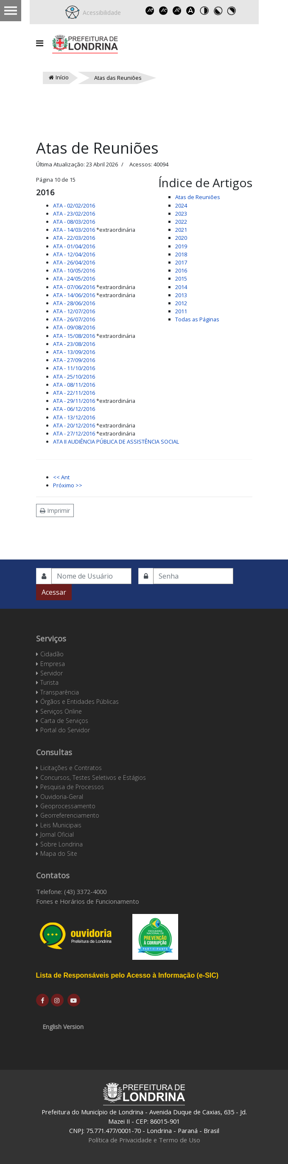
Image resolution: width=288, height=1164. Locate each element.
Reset (177, 10)
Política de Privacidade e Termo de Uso (144, 1140)
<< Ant (61, 477)
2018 (181, 254)
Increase (150, 10)
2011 (181, 311)
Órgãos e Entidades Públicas (79, 701)
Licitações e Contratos (71, 768)
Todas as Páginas (197, 319)
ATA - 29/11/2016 (74, 401)
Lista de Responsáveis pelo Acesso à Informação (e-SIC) (127, 975)
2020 (181, 238)
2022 (181, 221)
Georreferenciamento (69, 815)
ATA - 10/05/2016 (74, 270)
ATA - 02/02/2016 (74, 205)
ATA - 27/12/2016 (74, 433)
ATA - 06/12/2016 (74, 409)
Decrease (163, 10)
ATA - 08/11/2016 (74, 384)
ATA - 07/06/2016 (74, 287)
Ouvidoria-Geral (61, 797)
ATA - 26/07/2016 (74, 319)
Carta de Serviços (64, 721)
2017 (181, 262)
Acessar (54, 592)
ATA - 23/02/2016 (74, 213)
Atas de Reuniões (197, 197)
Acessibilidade (100, 12)
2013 (181, 295)
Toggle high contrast (204, 10)
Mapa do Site (58, 853)
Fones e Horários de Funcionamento (87, 901)
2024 (181, 205)
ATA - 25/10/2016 (74, 376)
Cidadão (52, 654)
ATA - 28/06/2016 (74, 303)
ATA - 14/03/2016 (74, 229)
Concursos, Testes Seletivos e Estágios (93, 777)
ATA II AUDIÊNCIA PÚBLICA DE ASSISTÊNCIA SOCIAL (116, 441)
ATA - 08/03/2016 (74, 221)
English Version (63, 1027)
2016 (181, 270)
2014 (181, 287)
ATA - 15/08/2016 (74, 336)
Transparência (59, 692)
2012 (181, 303)
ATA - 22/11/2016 (74, 392)
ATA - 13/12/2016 (74, 417)
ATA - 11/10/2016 (74, 368)
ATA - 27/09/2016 (74, 360)
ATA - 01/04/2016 (74, 246)
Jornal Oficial (57, 834)
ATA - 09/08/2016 (74, 327)
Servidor (51, 673)
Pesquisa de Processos (72, 787)
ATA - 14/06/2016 (74, 295)
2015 (181, 278)
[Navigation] (39, 43)
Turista (49, 682)
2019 (181, 246)
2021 (181, 229)
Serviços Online (61, 711)
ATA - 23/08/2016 (74, 344)
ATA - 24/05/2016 (74, 278)
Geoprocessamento (67, 806)
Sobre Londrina (61, 844)
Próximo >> (67, 485)
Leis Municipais (60, 825)
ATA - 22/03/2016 (74, 238)
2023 (181, 213)
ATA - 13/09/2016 (74, 352)
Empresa (52, 664)
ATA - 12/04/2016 (74, 254)
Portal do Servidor (65, 730)
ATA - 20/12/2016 (74, 425)
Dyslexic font (190, 10)
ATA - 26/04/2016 (74, 262)
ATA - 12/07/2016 (74, 311)
